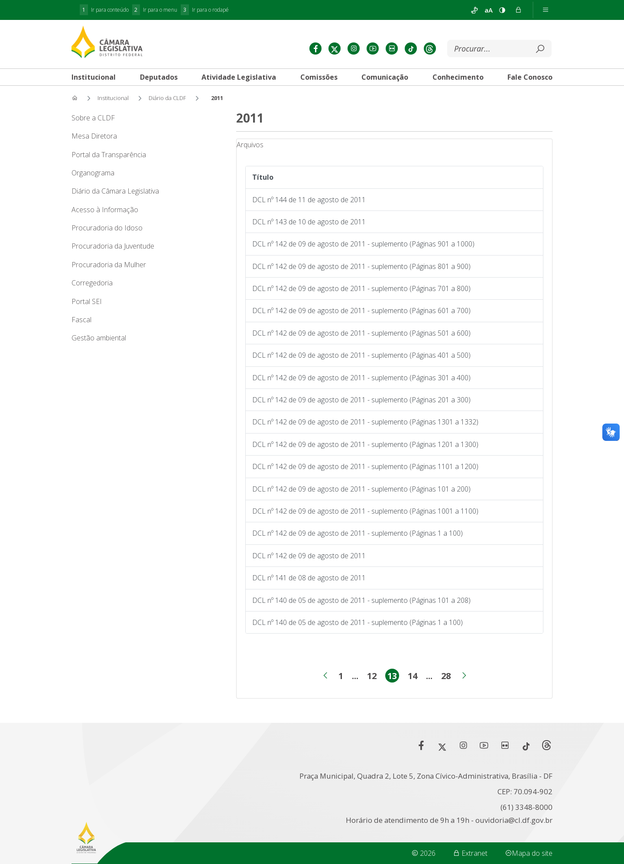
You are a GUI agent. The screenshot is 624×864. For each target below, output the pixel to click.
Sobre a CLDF (93, 118)
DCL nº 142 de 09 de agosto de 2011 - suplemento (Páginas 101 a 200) (361, 489)
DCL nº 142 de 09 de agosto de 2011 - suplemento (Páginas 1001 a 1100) (365, 511)
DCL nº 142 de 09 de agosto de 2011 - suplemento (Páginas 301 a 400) (361, 377)
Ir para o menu (155, 9)
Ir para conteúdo (104, 9)
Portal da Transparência (109, 154)
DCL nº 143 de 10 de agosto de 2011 (309, 222)
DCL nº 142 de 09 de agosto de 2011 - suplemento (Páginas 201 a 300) (361, 399)
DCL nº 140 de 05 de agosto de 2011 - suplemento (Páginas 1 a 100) (357, 622)
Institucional (94, 77)
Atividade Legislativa (239, 77)
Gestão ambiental (99, 338)
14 (412, 676)
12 (372, 676)
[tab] (94, 77)
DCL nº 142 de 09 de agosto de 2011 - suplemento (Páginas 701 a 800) (361, 288)
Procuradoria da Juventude (113, 246)
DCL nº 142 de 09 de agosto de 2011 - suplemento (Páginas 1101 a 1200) (365, 466)
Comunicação (384, 77)
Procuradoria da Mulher (109, 264)
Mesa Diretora (94, 136)
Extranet (470, 853)
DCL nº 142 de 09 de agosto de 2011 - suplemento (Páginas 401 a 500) (361, 355)
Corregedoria (92, 283)
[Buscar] (493, 49)
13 (393, 676)
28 (446, 676)
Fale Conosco (529, 77)
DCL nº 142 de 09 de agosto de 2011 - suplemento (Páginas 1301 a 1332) (365, 422)
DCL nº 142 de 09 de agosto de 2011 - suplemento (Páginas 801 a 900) (361, 266)
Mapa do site (528, 853)
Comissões (319, 77)
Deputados (159, 77)
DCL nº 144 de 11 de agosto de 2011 (309, 199)
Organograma (93, 173)
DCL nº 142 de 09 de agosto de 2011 (309, 555)
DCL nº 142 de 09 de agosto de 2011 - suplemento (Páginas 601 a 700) (361, 310)
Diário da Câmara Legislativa (115, 191)
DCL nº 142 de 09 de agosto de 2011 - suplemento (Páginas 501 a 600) (361, 333)
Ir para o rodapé (205, 9)
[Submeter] (540, 48)
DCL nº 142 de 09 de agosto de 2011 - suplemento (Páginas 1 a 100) (357, 533)
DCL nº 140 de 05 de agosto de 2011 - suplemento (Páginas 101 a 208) (361, 600)
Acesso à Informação (105, 209)
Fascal (81, 319)
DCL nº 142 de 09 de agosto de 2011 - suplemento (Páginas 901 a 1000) (363, 244)
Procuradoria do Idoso (107, 228)
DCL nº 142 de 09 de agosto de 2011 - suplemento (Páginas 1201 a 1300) (365, 444)
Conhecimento (458, 77)
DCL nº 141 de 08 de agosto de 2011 (309, 577)
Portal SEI (87, 301)
